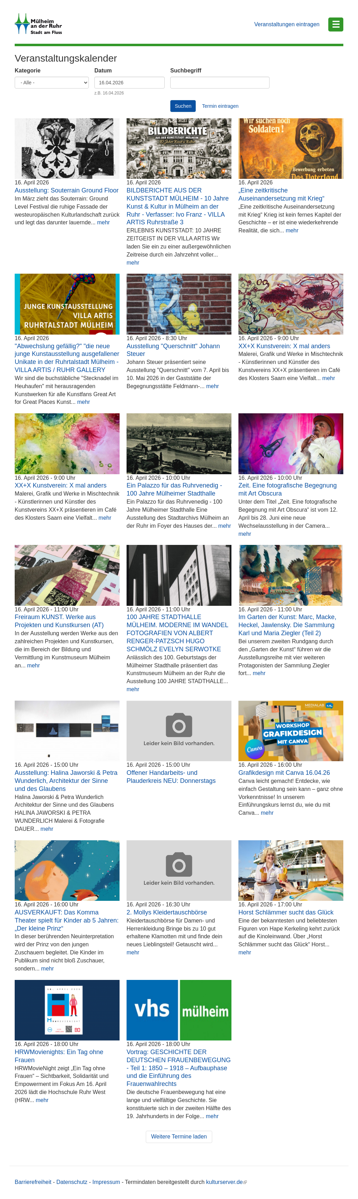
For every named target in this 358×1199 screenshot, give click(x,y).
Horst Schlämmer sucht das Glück (286, 912)
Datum (103, 70)
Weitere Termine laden (179, 1137)
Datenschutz (71, 1182)
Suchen (183, 106)
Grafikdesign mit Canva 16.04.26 (284, 772)
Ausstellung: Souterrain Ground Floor (67, 190)
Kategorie (28, 70)
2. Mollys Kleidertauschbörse (167, 912)
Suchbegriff (185, 70)
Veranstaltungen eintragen (287, 24)
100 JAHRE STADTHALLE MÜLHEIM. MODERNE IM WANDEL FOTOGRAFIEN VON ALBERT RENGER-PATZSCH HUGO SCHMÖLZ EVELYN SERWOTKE (177, 632)
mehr (103, 222)
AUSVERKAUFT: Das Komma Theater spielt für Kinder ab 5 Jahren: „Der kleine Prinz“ (67, 920)
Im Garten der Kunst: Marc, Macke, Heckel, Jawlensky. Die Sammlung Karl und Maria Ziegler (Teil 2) (287, 625)
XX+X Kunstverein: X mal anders (284, 346)
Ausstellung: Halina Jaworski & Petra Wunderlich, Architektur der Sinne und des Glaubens (66, 780)
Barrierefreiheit (33, 1182)
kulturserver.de (226, 1182)
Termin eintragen (220, 106)
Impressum (106, 1182)
